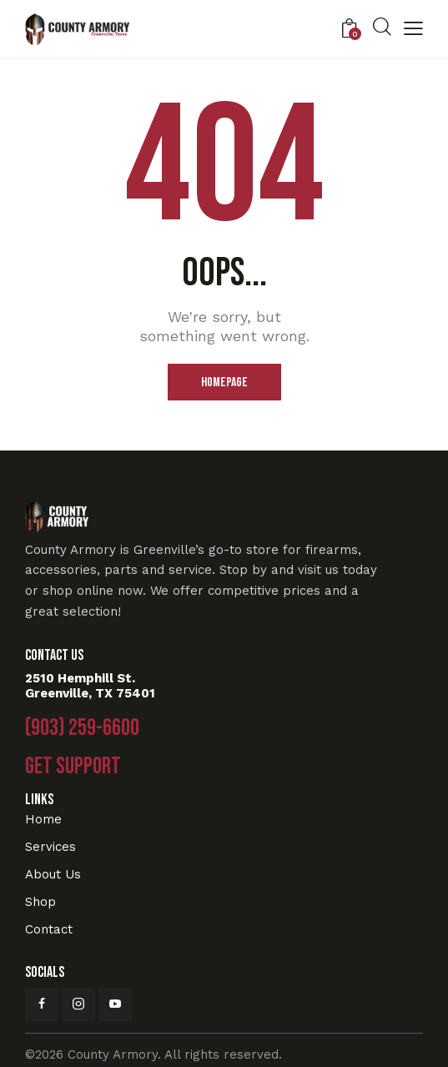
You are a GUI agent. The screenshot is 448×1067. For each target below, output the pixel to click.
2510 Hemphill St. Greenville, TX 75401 (90, 686)
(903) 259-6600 (82, 728)
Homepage (224, 382)
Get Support (73, 767)
